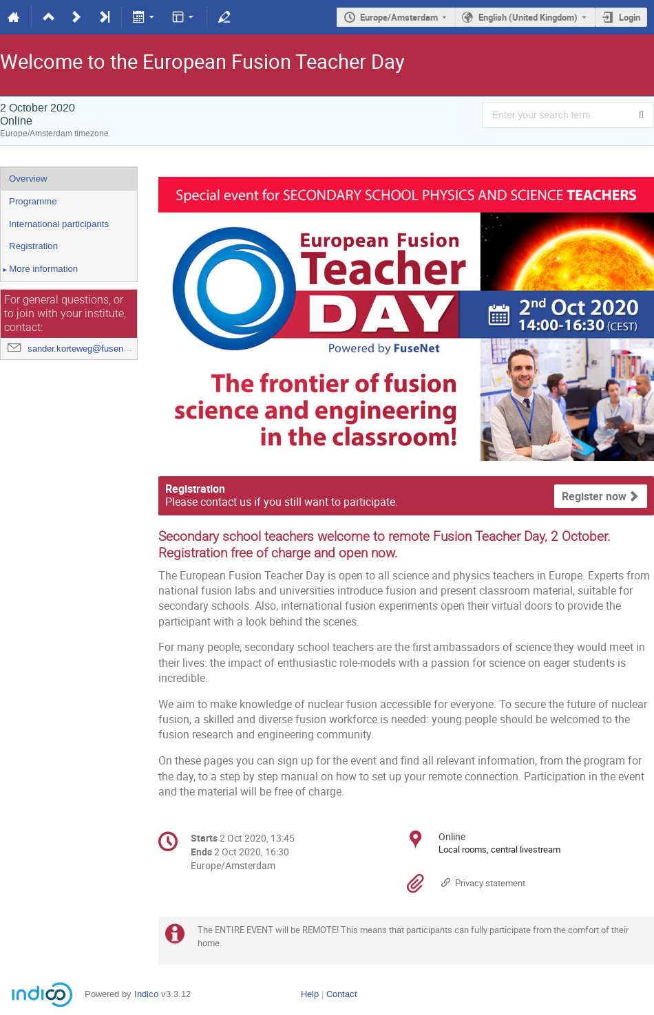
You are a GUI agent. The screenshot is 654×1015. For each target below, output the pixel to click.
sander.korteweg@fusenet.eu (85, 348)
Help (310, 994)
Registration (33, 246)
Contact (341, 994)
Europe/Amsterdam (399, 17)
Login (629, 17)
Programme (33, 201)
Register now (594, 496)
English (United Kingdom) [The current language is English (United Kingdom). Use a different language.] (528, 17)
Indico (146, 994)
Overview (28, 178)
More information (39, 270)
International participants (59, 224)
